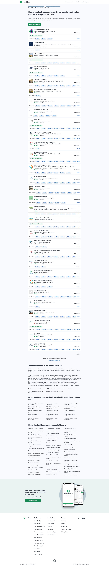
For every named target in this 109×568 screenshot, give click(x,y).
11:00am (37, 38)
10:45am (62, 62)
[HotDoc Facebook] (79, 518)
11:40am (50, 105)
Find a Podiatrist (38, 529)
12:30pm (68, 161)
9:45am (43, 62)
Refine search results (34, 24)
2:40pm (62, 276)
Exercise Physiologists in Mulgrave (53, 445)
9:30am (37, 50)
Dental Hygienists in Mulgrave (34, 474)
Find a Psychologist (39, 534)
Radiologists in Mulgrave (69, 451)
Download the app (32, 500)
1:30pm (74, 85)
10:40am (43, 138)
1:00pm (68, 85)
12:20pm (50, 85)
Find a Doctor (37, 520)
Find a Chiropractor (39, 532)
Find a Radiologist (38, 546)
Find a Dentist (37, 523)
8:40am (37, 182)
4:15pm (63, 202)
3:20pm (68, 349)
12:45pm (75, 161)
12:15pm (62, 161)
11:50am (56, 105)
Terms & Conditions (66, 529)
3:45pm (50, 202)
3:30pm (74, 349)
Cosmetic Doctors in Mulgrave (34, 469)
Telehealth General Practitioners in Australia (36, 6)
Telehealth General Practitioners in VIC (53, 6)
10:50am (50, 138)
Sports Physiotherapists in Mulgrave (71, 466)
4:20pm (41, 115)
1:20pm (68, 316)
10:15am (56, 62)
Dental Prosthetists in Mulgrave (53, 428)
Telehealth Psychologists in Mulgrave (36, 448)
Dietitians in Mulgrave (51, 440)
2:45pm (75, 256)
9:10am (37, 128)
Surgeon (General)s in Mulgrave (71, 468)
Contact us (64, 526)
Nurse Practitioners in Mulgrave (53, 460)
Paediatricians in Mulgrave (69, 428)
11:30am (43, 75)
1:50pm (75, 316)
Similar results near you (54, 360)
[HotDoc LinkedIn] (81, 518)
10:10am (37, 85)
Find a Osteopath (38, 540)
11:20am (50, 38)
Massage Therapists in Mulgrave (53, 454)
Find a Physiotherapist (39, 526)
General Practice (52, 520)
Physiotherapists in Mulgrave (70, 438)
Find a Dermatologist (39, 543)
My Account (37, 548)
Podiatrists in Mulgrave (69, 444)
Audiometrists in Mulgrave (34, 460)
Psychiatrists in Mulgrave (69, 447)
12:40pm (56, 85)
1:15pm (56, 236)
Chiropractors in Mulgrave (33, 465)
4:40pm (48, 115)
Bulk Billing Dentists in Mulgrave (35, 434)
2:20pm (49, 276)
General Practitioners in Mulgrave (53, 450)
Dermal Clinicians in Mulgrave (52, 433)
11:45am (50, 75)
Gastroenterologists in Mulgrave (53, 447)
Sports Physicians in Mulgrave (70, 464)
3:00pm (38, 202)
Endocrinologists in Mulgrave (52, 442)
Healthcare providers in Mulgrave (71, 475)
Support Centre (51, 534)
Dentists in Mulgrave (50, 431)
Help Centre (37, 551)
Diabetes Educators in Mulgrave (53, 438)
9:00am (37, 62)
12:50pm (62, 85)
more (78, 38)
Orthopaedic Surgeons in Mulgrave (53, 471)
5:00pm (54, 115)
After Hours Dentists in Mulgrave (35, 428)
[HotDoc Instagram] (84, 518)
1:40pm (68, 214)
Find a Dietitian (38, 537)
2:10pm (43, 276)
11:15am (75, 62)
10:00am (50, 62)
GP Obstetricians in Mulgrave (52, 452)
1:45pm (62, 236)
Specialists (50, 529)
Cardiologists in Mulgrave (33, 462)
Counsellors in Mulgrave (33, 472)
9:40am (43, 128)
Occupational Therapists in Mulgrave (54, 467)
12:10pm (56, 214)
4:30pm (69, 329)
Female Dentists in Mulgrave (34, 450)
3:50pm (43, 339)
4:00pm (35, 115)
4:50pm (68, 339)
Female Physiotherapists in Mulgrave (36, 453)
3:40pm (37, 339)
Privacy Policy (64, 532)
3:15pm (44, 202)
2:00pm (69, 105)
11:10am (43, 38)
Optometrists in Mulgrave (51, 469)
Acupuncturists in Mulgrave (34, 455)
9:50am (49, 128)
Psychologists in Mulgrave (69, 449)
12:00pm (56, 75)
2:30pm (62, 75)
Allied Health (51, 523)
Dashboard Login (52, 532)
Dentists (50, 526)
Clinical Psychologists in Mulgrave (35, 467)
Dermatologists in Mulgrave (52, 435)
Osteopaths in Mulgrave (51, 474)
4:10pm (49, 339)
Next (77, 354)
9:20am (49, 182)
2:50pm (68, 276)
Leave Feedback (38, 554)
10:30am (75, 128)
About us (63, 520)
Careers (63, 523)
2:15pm (62, 256)
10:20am (43, 85)
